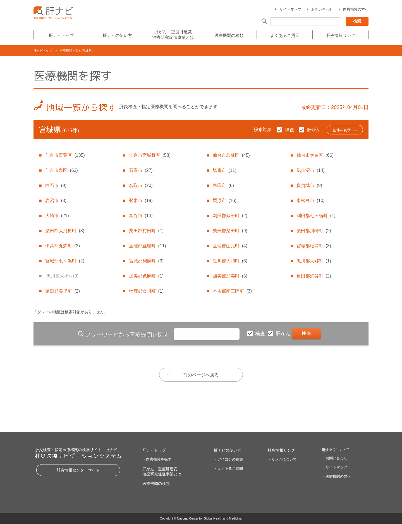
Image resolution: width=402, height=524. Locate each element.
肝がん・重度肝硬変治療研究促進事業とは (173, 34)
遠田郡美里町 (62, 291)
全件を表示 (341, 130)
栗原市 (224, 200)
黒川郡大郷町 (313, 261)
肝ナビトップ (61, 35)
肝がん (284, 333)
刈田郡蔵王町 (230, 215)
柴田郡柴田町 (230, 230)
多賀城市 (309, 185)
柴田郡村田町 (146, 230)
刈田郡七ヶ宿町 (316, 215)
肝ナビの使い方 (117, 35)
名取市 (140, 185)
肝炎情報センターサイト (78, 470)
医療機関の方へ (355, 9)
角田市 (223, 185)
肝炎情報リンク (340, 35)
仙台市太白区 (314, 155)
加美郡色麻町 (146, 276)
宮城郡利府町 (146, 261)
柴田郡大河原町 (64, 230)
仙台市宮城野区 (149, 155)
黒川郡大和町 (230, 261)
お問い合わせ (322, 9)
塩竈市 (224, 170)
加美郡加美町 (230, 276)
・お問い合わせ (334, 458)
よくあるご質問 (285, 35)
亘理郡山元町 (230, 245)
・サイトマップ (334, 467)
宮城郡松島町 (313, 245)
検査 (261, 333)
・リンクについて (282, 459)
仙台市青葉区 (65, 155)
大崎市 (57, 215)
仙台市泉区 (61, 170)
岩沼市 (55, 200)
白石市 (55, 185)
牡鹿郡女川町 (146, 291)
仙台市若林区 (231, 155)
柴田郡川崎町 (313, 230)
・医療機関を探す (156, 459)
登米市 (140, 200)
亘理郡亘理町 (147, 245)
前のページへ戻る (201, 375)
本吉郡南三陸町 (232, 291)
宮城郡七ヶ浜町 (64, 261)
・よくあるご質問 (228, 468)
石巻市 (140, 170)
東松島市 (310, 200)
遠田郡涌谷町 (313, 276)
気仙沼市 (310, 170)
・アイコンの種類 (228, 459)
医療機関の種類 (229, 35)
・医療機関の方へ (336, 476)
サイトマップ (290, 9)
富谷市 (140, 215)
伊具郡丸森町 (62, 245)
